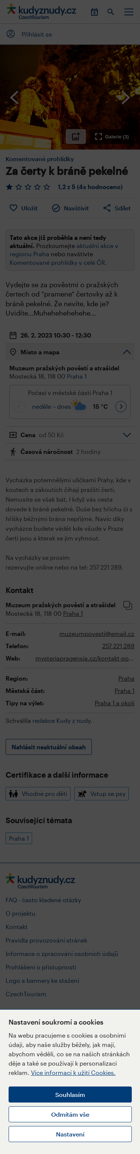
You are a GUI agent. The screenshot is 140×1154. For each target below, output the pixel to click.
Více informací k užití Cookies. (73, 1072)
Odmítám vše (70, 1114)
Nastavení (70, 1134)
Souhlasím (70, 1094)
